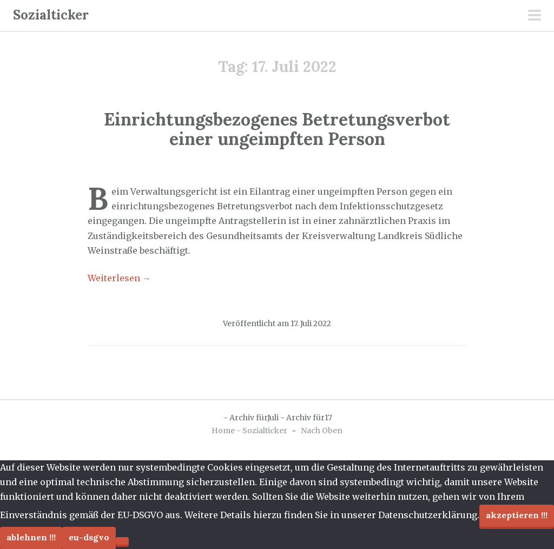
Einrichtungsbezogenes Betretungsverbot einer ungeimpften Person (277, 128)
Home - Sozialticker (249, 430)
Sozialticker (51, 14)
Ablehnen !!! (31, 537)
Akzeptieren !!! (517, 515)
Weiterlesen (119, 278)
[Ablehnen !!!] (122, 541)
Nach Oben (321, 430)
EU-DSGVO (89, 537)
